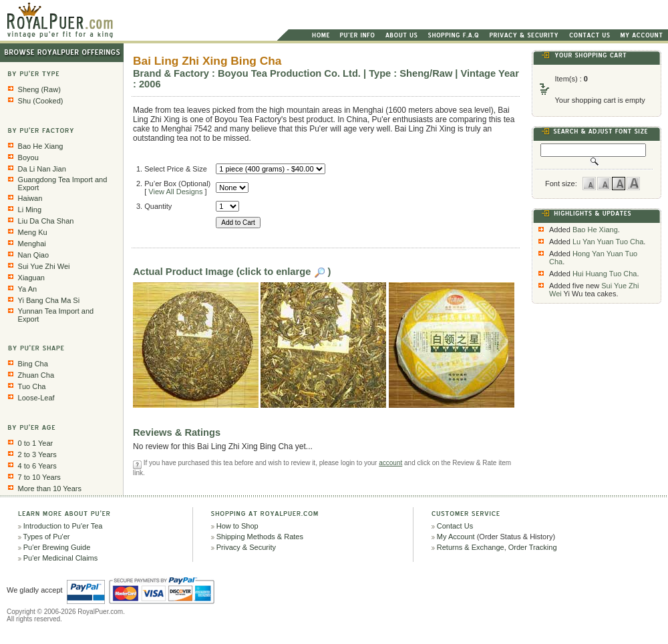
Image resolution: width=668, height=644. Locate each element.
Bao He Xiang (40, 146)
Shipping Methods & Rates (259, 537)
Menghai (32, 244)
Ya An (27, 289)
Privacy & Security (246, 547)
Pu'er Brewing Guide (57, 547)
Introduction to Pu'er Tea (63, 526)
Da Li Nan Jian (42, 169)
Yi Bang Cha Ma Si (49, 300)
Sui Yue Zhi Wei (44, 266)
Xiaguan (31, 278)
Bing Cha (33, 364)
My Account (456, 537)
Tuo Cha (32, 386)
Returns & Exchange (470, 547)
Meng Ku (32, 232)
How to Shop (237, 526)
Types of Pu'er (46, 537)
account (390, 462)
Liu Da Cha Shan (46, 221)
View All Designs (175, 192)
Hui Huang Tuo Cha (604, 274)
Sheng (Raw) (39, 89)
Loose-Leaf (36, 398)
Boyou (28, 157)
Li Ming (29, 210)
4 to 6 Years (37, 466)
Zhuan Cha (36, 375)
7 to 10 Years (39, 477)
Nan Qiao (33, 255)
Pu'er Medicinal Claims (60, 558)
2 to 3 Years (37, 454)
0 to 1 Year (35, 443)
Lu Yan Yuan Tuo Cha (607, 242)
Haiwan (30, 198)
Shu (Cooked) (40, 101)
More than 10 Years (49, 489)
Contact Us (455, 526)
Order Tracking (532, 547)
